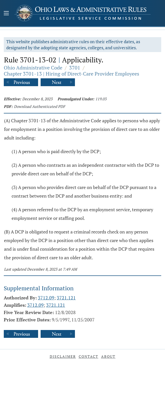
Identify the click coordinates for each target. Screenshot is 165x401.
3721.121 (66, 298)
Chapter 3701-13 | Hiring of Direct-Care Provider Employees (71, 73)
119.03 (100, 98)
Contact (88, 356)
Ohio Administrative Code (33, 67)
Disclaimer (63, 356)
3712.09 (46, 298)
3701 (74, 67)
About (108, 356)
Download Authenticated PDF (39, 106)
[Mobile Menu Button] (6, 13)
